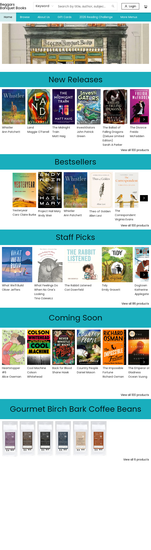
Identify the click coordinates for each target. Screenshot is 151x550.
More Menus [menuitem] (129, 17)
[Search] (113, 6)
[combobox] (44, 6)
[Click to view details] (13, 106)
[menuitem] (8, 17)
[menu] (75, 17)
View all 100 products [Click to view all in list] (135, 150)
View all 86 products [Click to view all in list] (135, 304)
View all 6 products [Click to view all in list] (136, 459)
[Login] (130, 6)
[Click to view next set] (144, 119)
